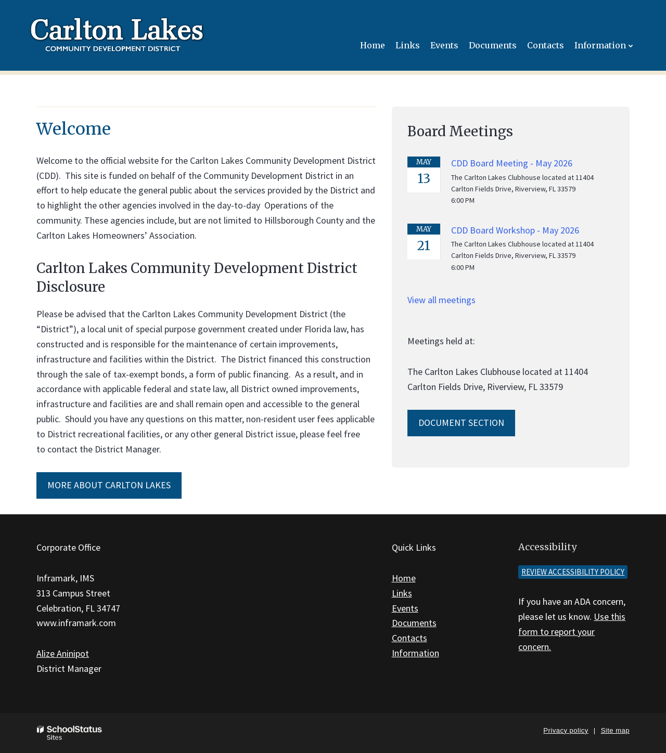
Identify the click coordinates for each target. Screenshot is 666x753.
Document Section (461, 423)
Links (402, 593)
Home (404, 578)
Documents (414, 623)
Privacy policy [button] (565, 730)
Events (405, 608)
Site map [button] (615, 730)
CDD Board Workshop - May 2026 (515, 230)
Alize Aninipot (62, 653)
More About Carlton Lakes (109, 485)
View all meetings (441, 300)
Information (415, 653)
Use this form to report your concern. (571, 632)
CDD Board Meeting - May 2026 (511, 163)
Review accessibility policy (572, 572)
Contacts (409, 638)
